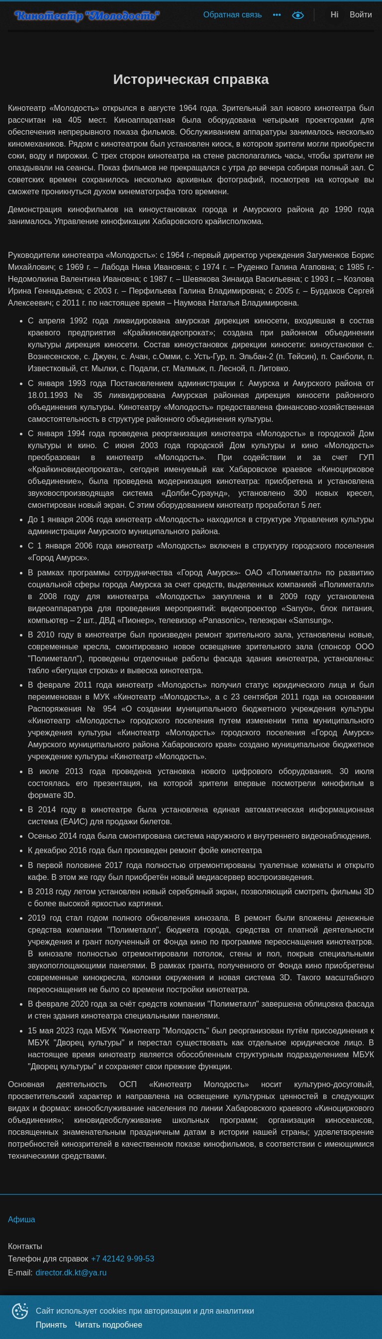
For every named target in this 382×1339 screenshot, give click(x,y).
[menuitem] (232, 15)
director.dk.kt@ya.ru (71, 1272)
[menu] (230, 15)
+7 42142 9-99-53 (122, 1259)
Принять (51, 1325)
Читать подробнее (109, 1325)
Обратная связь (232, 14)
